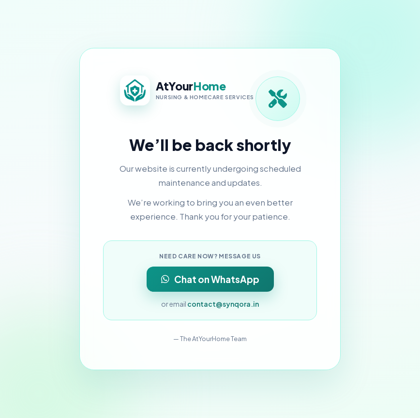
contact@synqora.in (223, 303)
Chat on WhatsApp (210, 279)
